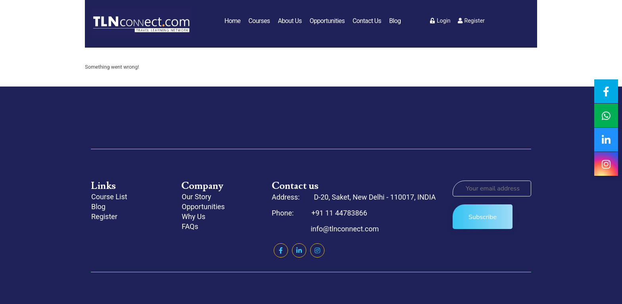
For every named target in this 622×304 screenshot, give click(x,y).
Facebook (281, 250)
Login (440, 20)
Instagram (317, 250)
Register (471, 20)
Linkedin (299, 250)
